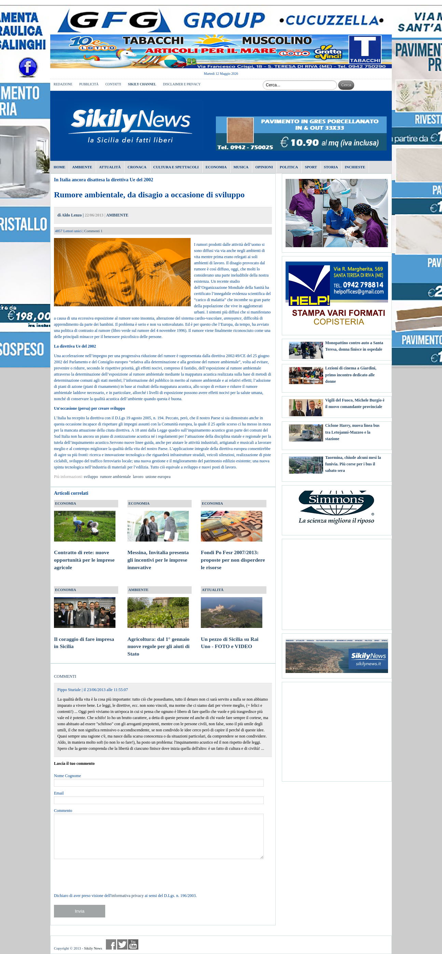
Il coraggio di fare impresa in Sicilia (84, 636)
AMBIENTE (117, 215)
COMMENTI (65, 676)
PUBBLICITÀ (89, 84)
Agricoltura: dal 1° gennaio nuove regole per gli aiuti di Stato (158, 640)
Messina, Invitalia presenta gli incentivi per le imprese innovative (158, 553)
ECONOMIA (65, 503)
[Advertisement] (337, 582)
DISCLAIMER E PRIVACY (182, 84)
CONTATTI (113, 84)
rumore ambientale (115, 476)
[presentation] (106, 875)
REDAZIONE (63, 84)
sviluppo (91, 476)
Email (59, 793)
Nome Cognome (67, 775)
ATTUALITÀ (212, 590)
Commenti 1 (93, 231)
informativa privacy (127, 895)
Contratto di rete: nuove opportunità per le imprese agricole (84, 553)
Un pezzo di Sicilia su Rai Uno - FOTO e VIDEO (231, 636)
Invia (79, 911)
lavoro (138, 476)
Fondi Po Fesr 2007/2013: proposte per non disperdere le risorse (233, 553)
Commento (63, 810)
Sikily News (93, 948)
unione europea (158, 476)
